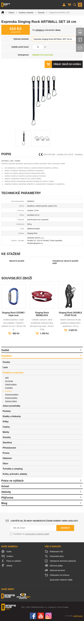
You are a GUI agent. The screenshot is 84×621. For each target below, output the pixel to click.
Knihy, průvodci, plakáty (15, 474)
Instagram (48, 616)
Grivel (5, 486)
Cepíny (6, 427)
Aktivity (6, 491)
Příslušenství (9, 448)
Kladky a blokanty (12, 416)
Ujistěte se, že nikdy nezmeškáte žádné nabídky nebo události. (44, 521)
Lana (5, 367)
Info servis (80, 40)
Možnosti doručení (57, 570)
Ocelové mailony (11, 401)
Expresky (41, 13)
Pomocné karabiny (11, 394)
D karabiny (9, 388)
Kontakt (80, 48)
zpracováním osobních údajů (37, 534)
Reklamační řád (56, 551)
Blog (4, 503)
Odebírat (65, 528)
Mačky (6, 432)
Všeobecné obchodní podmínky (63, 561)
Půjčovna (7, 497)
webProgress (78, 616)
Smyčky (7, 437)
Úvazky (6, 362)
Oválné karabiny (11, 384)
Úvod (2, 12)
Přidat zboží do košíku (67, 64)
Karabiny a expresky (26, 13)
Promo (6, 453)
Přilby (6, 421)
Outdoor (11, 13)
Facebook (33, 616)
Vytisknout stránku (80, 32)
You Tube (41, 616)
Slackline (7, 442)
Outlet (5, 350)
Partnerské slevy (57, 556)
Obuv (5, 463)
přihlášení (40, 30)
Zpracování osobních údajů (61, 580)
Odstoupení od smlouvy (59, 575)
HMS (7, 378)
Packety (7, 411)
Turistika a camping (13, 469)
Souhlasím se (31, 534)
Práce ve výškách (12, 480)
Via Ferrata (9, 381)
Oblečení (7, 458)
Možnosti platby (56, 566)
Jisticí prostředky (11, 406)
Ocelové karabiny (11, 398)
